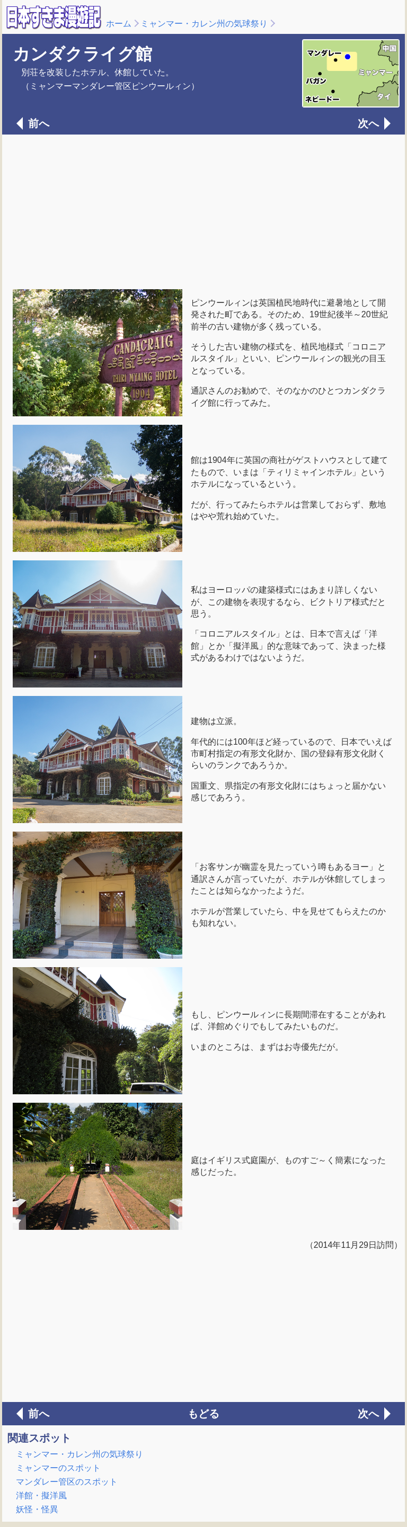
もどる (203, 1413)
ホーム (118, 23)
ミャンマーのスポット (58, 1467)
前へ (38, 123)
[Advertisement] (203, 211)
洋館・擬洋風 (41, 1495)
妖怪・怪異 (37, 1509)
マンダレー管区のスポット (67, 1481)
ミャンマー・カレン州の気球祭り (204, 23)
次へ (368, 123)
